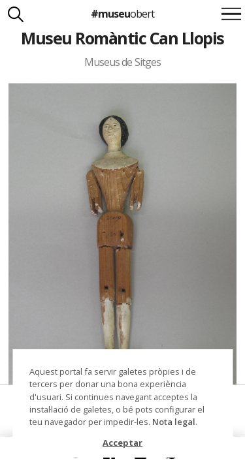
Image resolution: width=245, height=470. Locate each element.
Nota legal (173, 422)
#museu (122, 14)
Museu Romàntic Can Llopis (122, 38)
